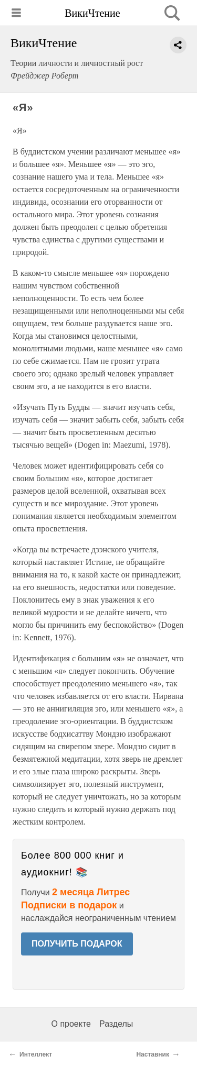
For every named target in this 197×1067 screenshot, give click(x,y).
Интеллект (35, 1054)
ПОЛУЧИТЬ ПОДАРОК (77, 943)
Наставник (152, 1054)
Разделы (116, 1023)
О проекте (71, 1023)
